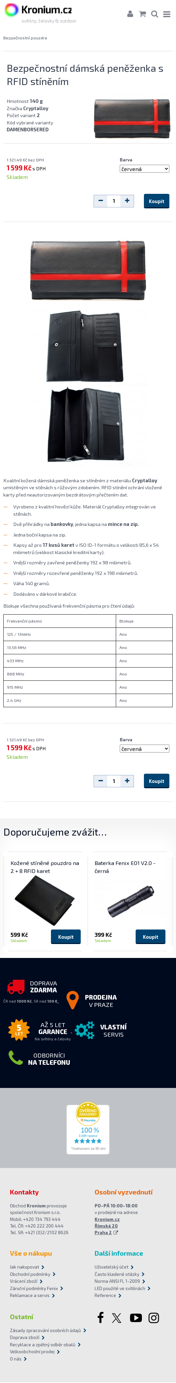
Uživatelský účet (111, 1267)
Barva (126, 160)
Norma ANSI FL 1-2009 (117, 1281)
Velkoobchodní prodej (32, 1352)
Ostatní (21, 1317)
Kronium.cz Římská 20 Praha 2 (107, 1226)
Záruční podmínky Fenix (34, 1289)
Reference (105, 1296)
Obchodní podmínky (30, 1274)
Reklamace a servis (30, 1296)
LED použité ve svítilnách (120, 1289)
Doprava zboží (24, 1338)
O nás (16, 1359)
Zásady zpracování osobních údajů (45, 1331)
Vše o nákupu (31, 1254)
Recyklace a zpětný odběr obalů (42, 1345)
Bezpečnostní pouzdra (25, 38)
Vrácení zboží (23, 1281)
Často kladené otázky (117, 1274)
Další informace (119, 1254)
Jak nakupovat (24, 1267)
